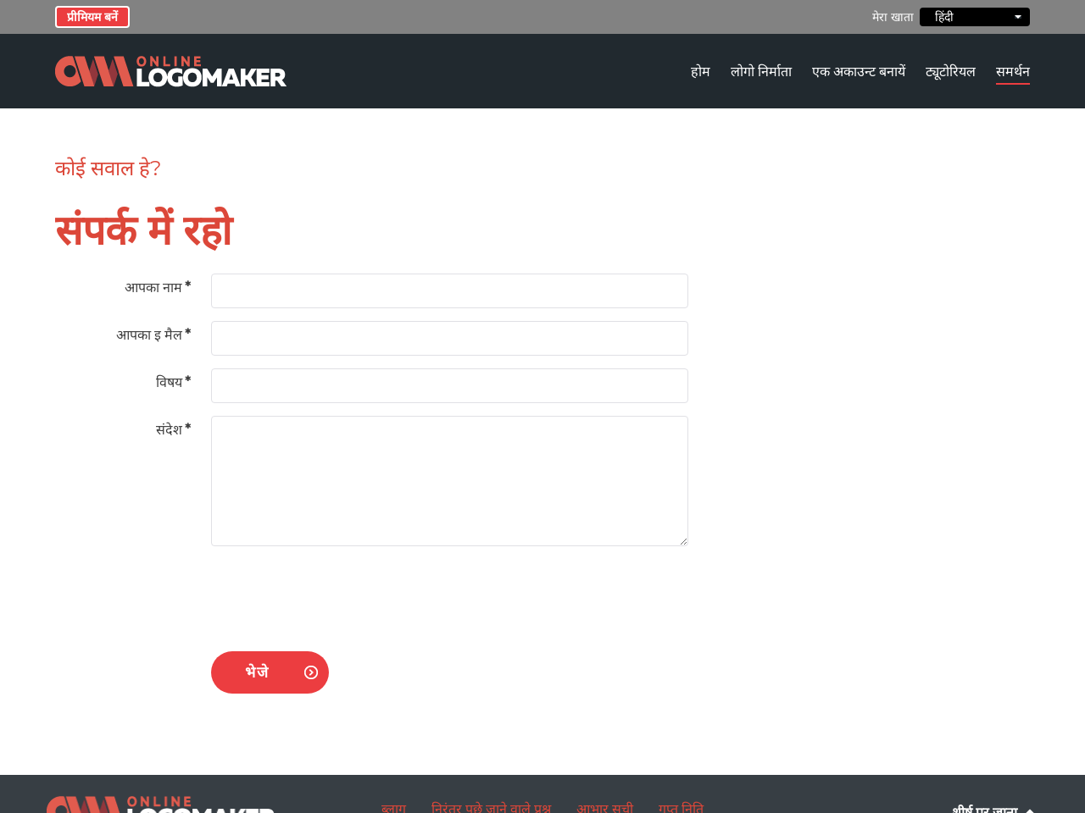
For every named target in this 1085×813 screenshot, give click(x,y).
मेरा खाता (893, 17)
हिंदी (974, 17)
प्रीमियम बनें (92, 17)
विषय (173, 382)
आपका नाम (158, 287)
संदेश (173, 430)
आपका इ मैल (153, 335)
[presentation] (340, 592)
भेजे (257, 672)
